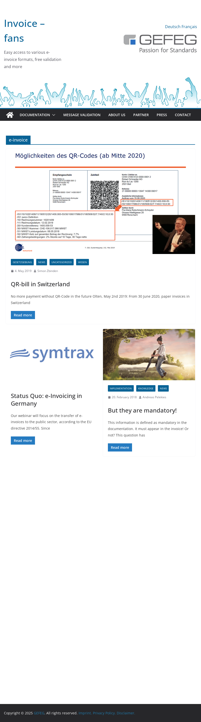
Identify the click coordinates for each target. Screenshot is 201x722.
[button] (52, 114)
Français (189, 26)
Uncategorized (61, 262)
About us (116, 114)
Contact (183, 114)
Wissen (82, 262)
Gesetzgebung (22, 262)
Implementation (121, 388)
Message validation (81, 114)
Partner (141, 114)
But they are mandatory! (142, 410)
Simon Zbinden (47, 271)
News (41, 262)
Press (162, 114)
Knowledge (145, 388)
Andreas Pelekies (154, 397)
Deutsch (173, 26)
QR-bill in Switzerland (40, 284)
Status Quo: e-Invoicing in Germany (46, 399)
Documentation (35, 114)
